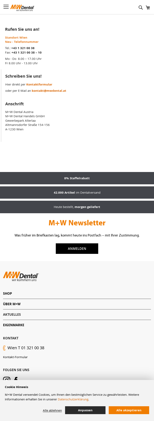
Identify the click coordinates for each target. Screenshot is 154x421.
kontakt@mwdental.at (49, 91)
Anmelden (77, 248)
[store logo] (22, 8)
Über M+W (11, 304)
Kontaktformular (39, 84)
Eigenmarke (13, 325)
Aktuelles (12, 314)
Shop (7, 293)
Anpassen (85, 410)
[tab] (77, 293)
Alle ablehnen (52, 410)
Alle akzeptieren (128, 410)
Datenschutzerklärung (73, 399)
